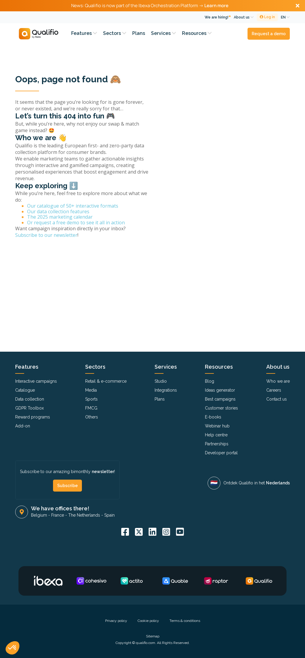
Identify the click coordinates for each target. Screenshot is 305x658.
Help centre (216, 435)
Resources (197, 33)
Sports (91, 399)
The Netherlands (84, 515)
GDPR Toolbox (29, 408)
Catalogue (25, 390)
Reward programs (32, 417)
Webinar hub (217, 426)
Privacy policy (116, 621)
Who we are (278, 381)
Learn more (216, 5)
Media (91, 390)
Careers (273, 390)
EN (285, 17)
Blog (209, 381)
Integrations (166, 390)
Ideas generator (220, 390)
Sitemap (152, 636)
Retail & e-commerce (106, 381)
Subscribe (67, 485)
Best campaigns (220, 399)
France (57, 515)
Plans (138, 33)
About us (244, 17)
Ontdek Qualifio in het (256, 483)
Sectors (114, 33)
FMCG (91, 408)
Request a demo (269, 33)
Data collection (29, 399)
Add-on (22, 426)
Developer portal (221, 452)
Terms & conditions (184, 621)
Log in (267, 17)
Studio (161, 381)
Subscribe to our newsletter (46, 235)
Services (163, 33)
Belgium (39, 515)
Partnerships (216, 443)
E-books (213, 417)
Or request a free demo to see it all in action (76, 222)
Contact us (276, 399)
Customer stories (221, 408)
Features (84, 33)
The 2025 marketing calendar (60, 217)
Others (91, 417)
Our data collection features (58, 211)
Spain (109, 515)
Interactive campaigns (36, 381)
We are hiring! (216, 17)
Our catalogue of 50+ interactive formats (72, 206)
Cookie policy (148, 621)
